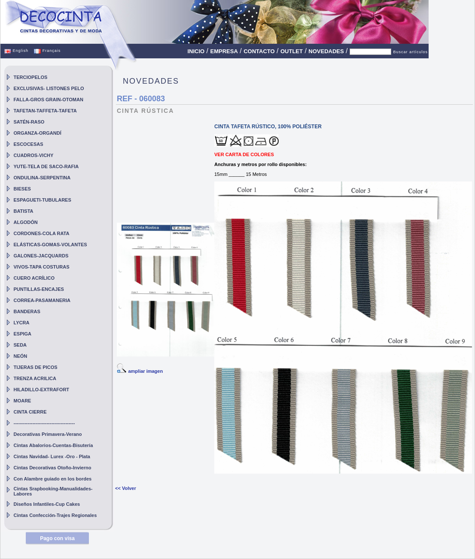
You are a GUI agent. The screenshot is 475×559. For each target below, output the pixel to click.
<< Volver (125, 488)
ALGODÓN (26, 222)
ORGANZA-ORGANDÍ (37, 133)
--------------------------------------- (44, 423)
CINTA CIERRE (30, 411)
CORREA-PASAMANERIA (42, 300)
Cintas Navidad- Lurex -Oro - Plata (52, 456)
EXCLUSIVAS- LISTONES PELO (49, 88)
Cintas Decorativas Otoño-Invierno (52, 467)
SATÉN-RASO (29, 121)
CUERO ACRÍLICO (34, 278)
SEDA (20, 344)
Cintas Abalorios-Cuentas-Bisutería (53, 445)
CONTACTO (259, 51)
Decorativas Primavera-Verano (48, 434)
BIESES (22, 188)
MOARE (22, 400)
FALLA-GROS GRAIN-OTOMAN (48, 99)
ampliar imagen (145, 371)
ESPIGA (23, 333)
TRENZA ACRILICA (35, 378)
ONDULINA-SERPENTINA (42, 177)
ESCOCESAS (28, 144)
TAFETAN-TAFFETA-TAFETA (45, 110)
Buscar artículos (410, 52)
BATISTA (23, 211)
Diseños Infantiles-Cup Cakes (47, 504)
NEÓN (20, 356)
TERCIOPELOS (31, 77)
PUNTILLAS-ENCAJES (39, 289)
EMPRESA (224, 51)
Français (47, 50)
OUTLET (291, 51)
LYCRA (22, 322)
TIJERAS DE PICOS (36, 367)
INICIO (195, 51)
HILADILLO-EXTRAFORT (42, 389)
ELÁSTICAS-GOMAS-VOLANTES (50, 244)
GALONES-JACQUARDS (41, 255)
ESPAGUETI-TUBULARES (42, 199)
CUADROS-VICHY (34, 155)
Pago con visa (57, 538)
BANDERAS (27, 311)
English (16, 50)
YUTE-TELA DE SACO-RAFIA (46, 166)
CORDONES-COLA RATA (42, 233)
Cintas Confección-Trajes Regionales (55, 515)
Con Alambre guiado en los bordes (53, 478)
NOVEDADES (326, 51)
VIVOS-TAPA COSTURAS (42, 266)
